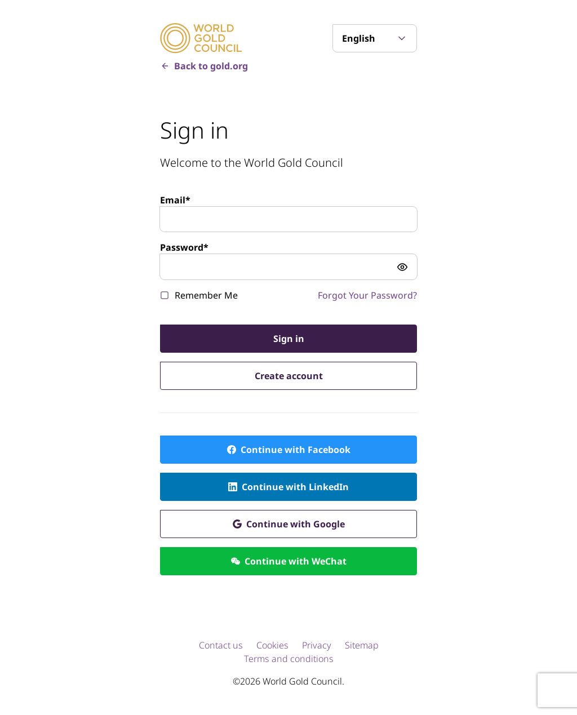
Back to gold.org (211, 66)
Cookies (272, 645)
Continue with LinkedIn (295, 487)
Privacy (316, 645)
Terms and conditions (289, 658)
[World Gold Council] (201, 38)
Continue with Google (295, 524)
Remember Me (206, 295)
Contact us (221, 645)
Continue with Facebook (295, 449)
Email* (175, 200)
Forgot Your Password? (367, 295)
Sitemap (362, 645)
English (358, 38)
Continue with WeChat (296, 561)
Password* (184, 247)
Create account (289, 376)
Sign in (288, 338)
